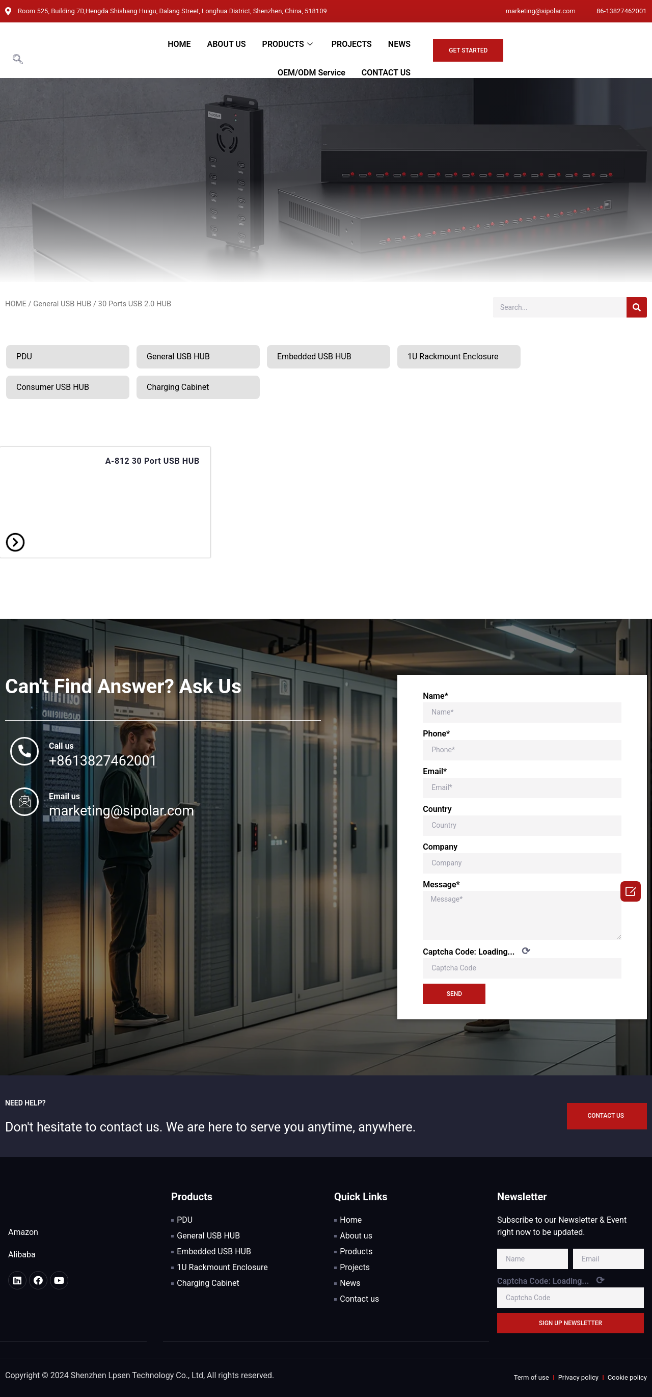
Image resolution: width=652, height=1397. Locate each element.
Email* (435, 771)
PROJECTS (352, 44)
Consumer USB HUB (52, 387)
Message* (441, 884)
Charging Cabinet (178, 387)
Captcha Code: (476, 951)
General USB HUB (62, 303)
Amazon (23, 1232)
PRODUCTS (288, 44)
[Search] (637, 307)
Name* (435, 696)
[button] (468, 50)
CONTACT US (386, 72)
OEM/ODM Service (311, 72)
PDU (24, 356)
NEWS (399, 44)
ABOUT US (226, 44)
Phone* (436, 734)
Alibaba (22, 1254)
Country (437, 809)
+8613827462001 (103, 761)
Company (440, 847)
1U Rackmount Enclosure (453, 356)
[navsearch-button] (18, 60)
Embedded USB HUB (314, 356)
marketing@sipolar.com (121, 811)
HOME (179, 44)
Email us (64, 796)
